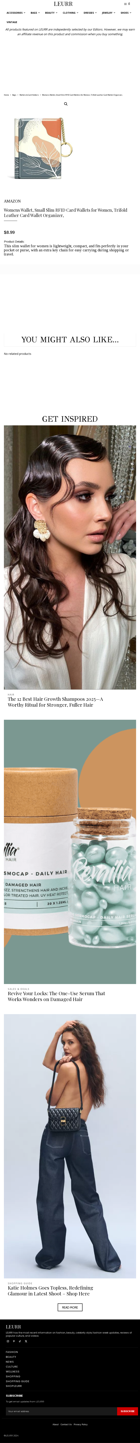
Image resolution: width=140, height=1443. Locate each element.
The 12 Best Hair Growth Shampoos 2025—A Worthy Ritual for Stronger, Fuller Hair (55, 702)
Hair (11, 695)
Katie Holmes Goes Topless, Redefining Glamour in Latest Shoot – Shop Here (50, 1290)
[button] (65, 104)
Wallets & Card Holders (29, 95)
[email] (61, 1411)
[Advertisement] (70, 63)
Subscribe (128, 1411)
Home (6, 95)
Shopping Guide (20, 1283)
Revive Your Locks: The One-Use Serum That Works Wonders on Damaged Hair (56, 996)
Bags (14, 95)
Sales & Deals (19, 989)
